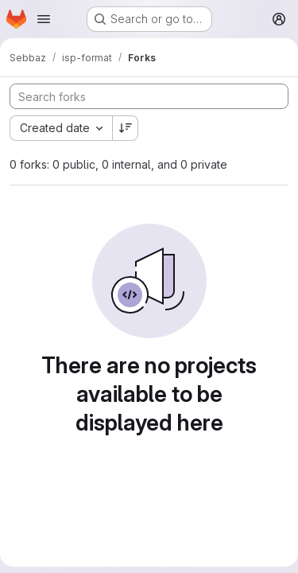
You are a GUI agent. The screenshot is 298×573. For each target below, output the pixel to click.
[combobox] (61, 128)
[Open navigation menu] (43, 19)
